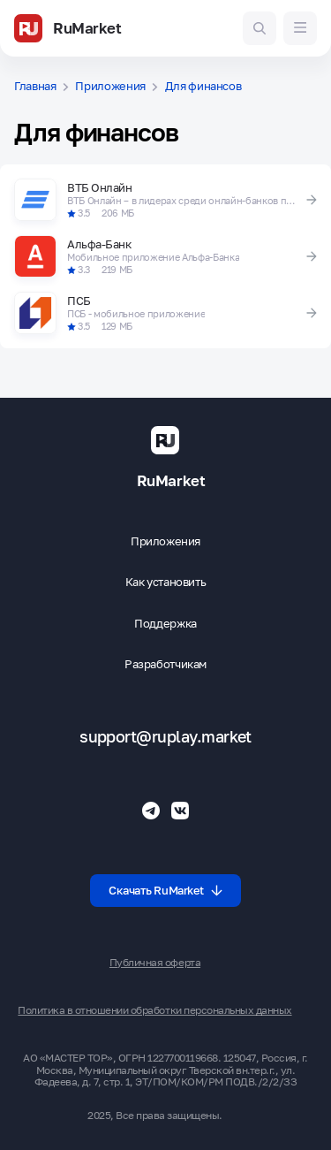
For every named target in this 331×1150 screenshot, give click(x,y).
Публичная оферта (154, 962)
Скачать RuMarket (165, 890)
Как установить (166, 582)
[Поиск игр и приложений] (259, 28)
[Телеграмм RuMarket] (151, 810)
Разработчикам (165, 664)
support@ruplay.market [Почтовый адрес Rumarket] (165, 736)
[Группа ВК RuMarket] (180, 810)
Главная (35, 86)
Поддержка (165, 623)
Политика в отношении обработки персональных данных (154, 1010)
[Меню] (300, 28)
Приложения (110, 86)
